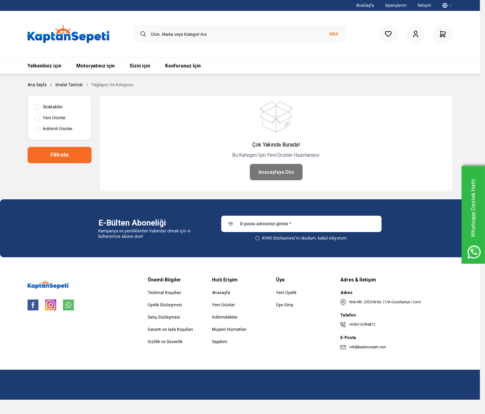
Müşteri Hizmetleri (229, 329)
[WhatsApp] (68, 305)
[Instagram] (50, 305)
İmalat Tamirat (69, 84)
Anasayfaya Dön (276, 172)
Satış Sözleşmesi (164, 317)
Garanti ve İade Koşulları (170, 329)
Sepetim (219, 341)
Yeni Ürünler (223, 305)
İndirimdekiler (225, 317)
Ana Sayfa (37, 84)
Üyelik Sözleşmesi (165, 305)
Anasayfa (221, 292)
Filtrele (59, 155)
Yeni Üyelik (286, 292)
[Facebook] (33, 305)
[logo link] (68, 34)
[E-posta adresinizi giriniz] (301, 224)
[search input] (239, 34)
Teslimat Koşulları (164, 292)
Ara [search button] (333, 34)
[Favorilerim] (388, 34)
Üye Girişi (284, 305)
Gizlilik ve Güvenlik (165, 341)
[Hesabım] (415, 34)
